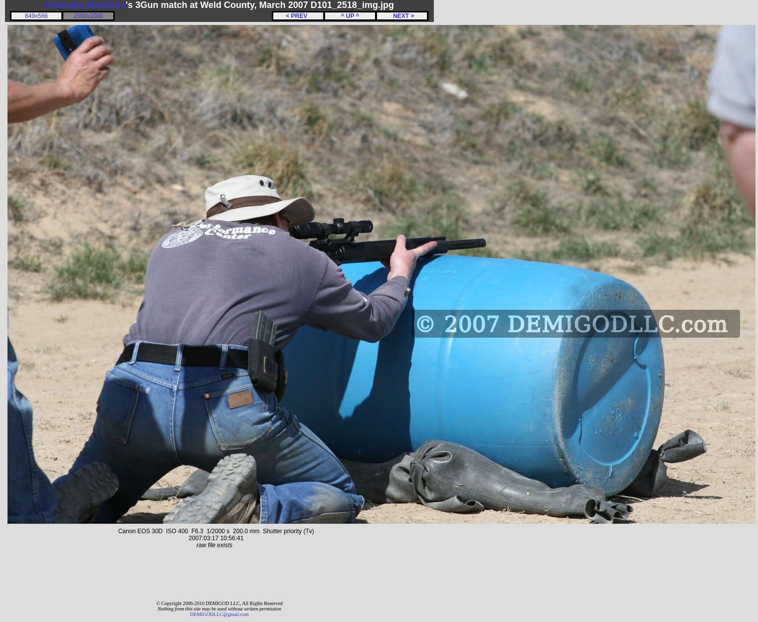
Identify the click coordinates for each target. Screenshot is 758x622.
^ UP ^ (350, 15)
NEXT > (401, 15)
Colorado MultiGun (85, 5)
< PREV (298, 15)
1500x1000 (88, 15)
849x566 (36, 15)
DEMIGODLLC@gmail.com (219, 614)
